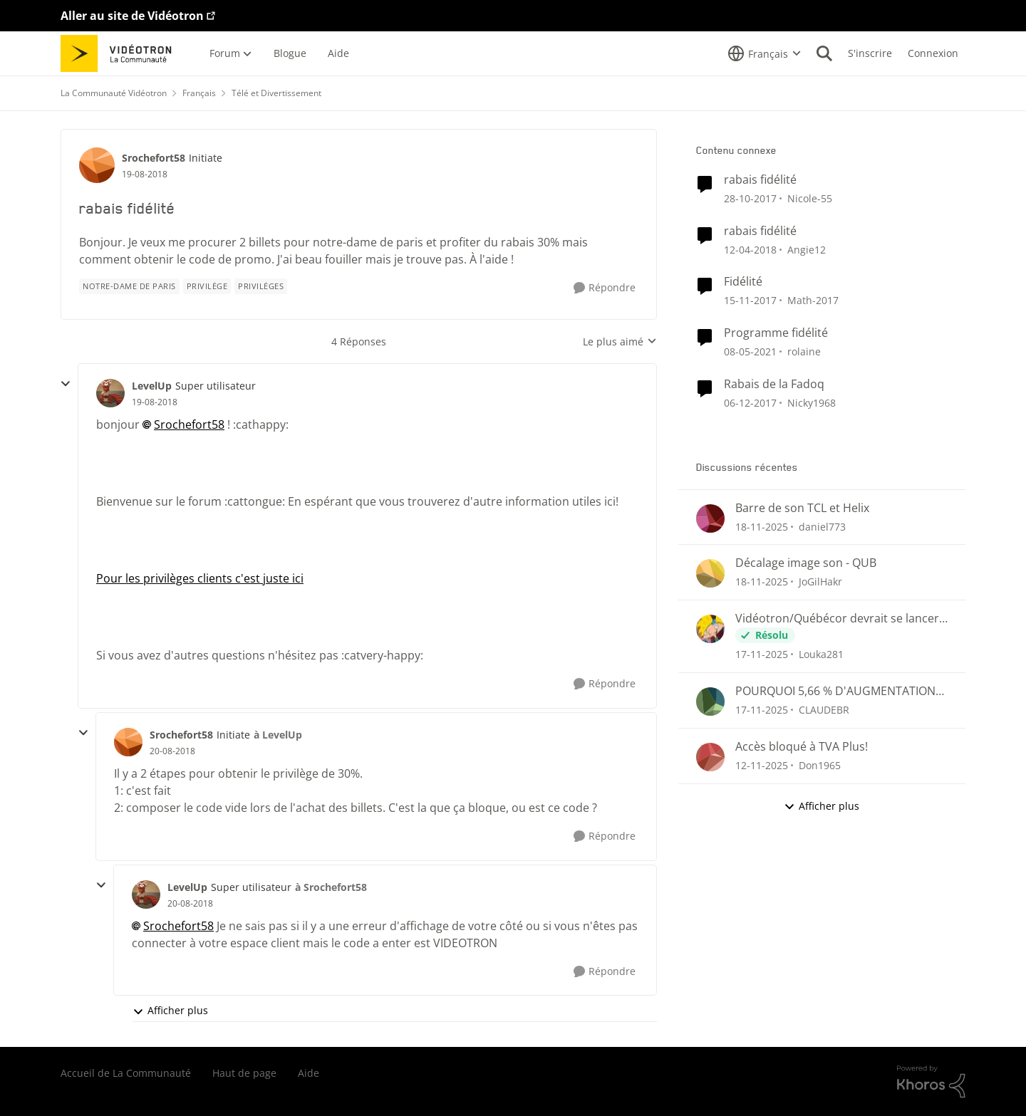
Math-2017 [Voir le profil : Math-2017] (813, 300)
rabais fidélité (760, 179)
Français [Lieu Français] (199, 93)
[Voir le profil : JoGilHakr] (710, 573)
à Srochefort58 (331, 887)
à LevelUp (278, 734)
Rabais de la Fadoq (774, 384)
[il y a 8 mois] (761, 525)
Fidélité (743, 281)
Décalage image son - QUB (805, 563)
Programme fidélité (776, 332)
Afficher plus (170, 1010)
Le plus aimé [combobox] (620, 342)
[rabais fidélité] (154, 402)
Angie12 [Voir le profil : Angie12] (806, 249)
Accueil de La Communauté (126, 1073)
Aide (308, 1073)
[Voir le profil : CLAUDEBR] (710, 701)
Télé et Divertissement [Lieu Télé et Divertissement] (276, 93)
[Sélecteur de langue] (764, 53)
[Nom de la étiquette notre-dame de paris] (129, 286)
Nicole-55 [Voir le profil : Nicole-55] (809, 198)
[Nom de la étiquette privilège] (207, 286)
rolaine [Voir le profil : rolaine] (804, 351)
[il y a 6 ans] (750, 351)
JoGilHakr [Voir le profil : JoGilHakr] (820, 581)
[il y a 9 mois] (761, 765)
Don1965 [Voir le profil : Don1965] (820, 765)
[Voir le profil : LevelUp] (110, 393)
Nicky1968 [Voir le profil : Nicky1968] (811, 403)
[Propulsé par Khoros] (931, 1081)
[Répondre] (604, 288)
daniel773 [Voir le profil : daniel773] (822, 526)
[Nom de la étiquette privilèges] (260, 286)
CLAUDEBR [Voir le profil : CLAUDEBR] (824, 709)
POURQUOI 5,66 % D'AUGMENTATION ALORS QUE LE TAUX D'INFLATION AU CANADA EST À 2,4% (835, 691)
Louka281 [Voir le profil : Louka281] (821, 654)
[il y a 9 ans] (750, 198)
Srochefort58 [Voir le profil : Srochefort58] (153, 158)
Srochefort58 (189, 424)
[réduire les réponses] (65, 383)
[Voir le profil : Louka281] (710, 629)
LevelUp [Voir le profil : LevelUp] (152, 385)
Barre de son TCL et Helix (802, 508)
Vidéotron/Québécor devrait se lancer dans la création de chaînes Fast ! (837, 618)
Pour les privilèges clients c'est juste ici (200, 578)
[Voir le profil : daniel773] (710, 518)
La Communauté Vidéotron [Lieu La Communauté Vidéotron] (114, 93)
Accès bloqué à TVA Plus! (801, 746)
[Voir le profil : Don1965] (710, 757)
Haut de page (244, 1073)
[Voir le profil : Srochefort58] (97, 165)
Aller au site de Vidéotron (132, 16)
